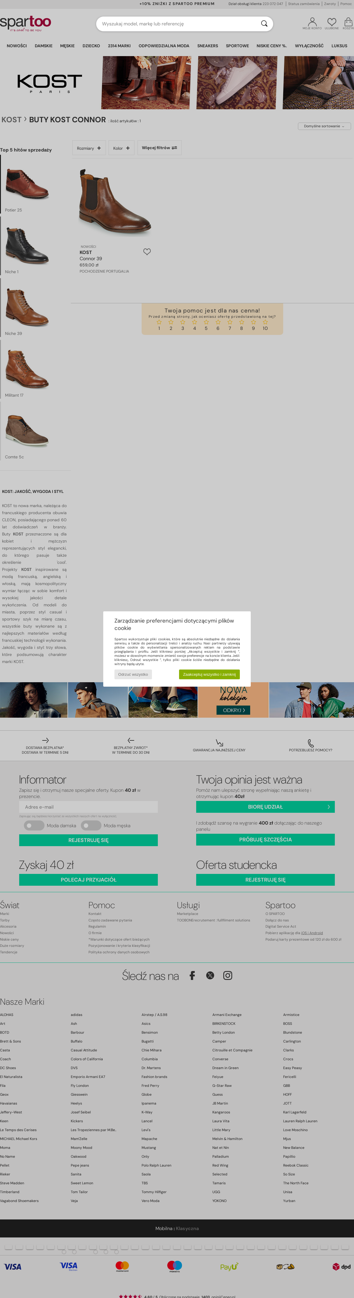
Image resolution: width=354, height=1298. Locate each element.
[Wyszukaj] (264, 24)
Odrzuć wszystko (133, 674)
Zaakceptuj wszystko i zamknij (209, 674)
